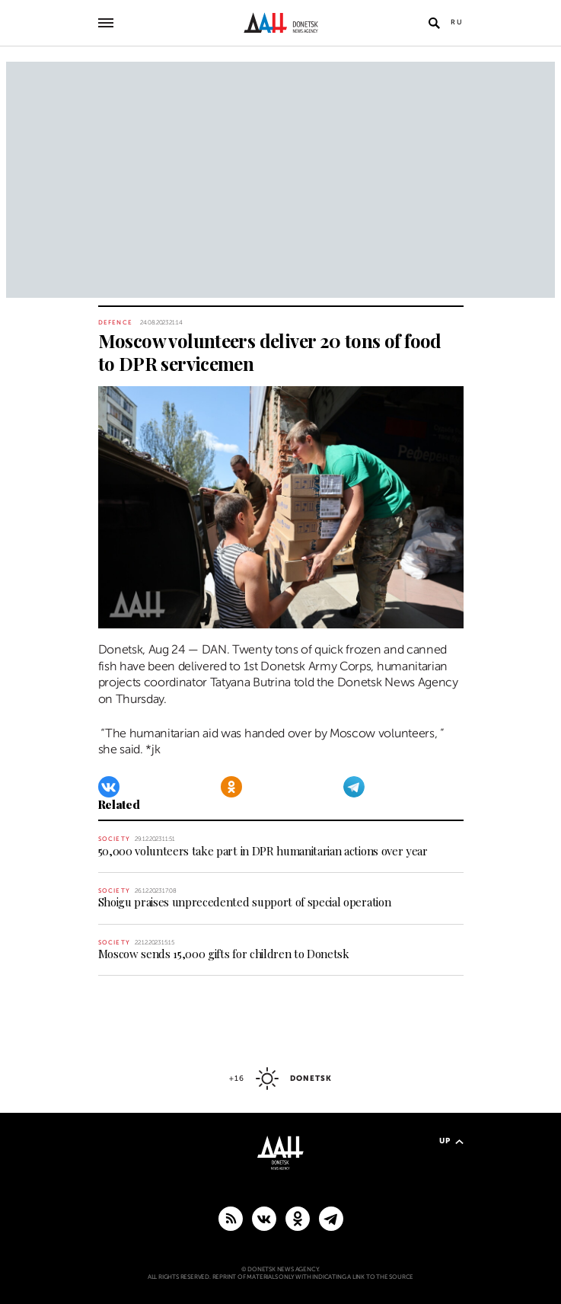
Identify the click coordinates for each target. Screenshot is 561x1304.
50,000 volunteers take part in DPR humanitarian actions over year (263, 850)
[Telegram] (354, 786)
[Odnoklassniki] (231, 786)
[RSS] (230, 1218)
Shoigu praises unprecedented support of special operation (244, 901)
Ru (457, 22)
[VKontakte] (109, 786)
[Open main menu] (106, 23)
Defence (115, 322)
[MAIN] (331, 1218)
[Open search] (434, 23)
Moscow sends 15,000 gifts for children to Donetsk (223, 953)
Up (451, 1140)
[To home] (280, 23)
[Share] (80, 608)
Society (114, 839)
